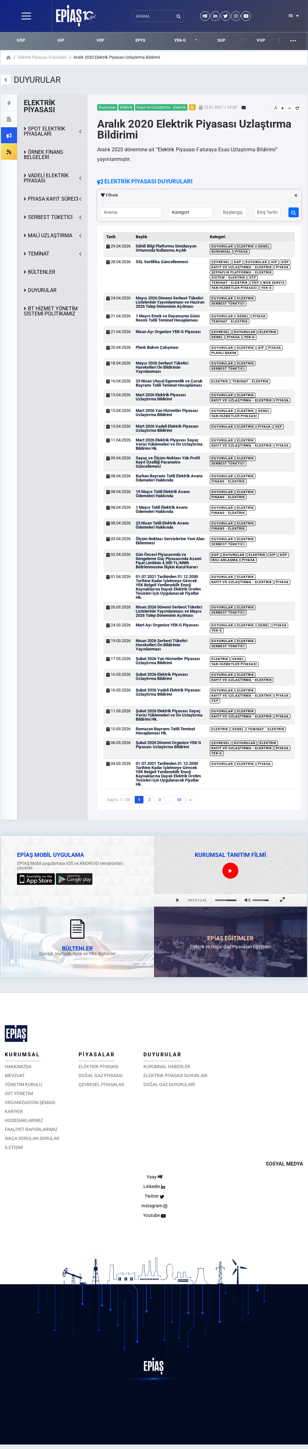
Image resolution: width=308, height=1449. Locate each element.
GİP (60, 40)
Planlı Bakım (223, 353)
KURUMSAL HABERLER (166, 1066)
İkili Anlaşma (224, 560)
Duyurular (222, 246)
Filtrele (199, 195)
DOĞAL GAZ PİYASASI (101, 1075)
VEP (100, 40)
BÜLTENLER (41, 272)
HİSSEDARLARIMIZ (24, 1120)
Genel (264, 246)
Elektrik (245, 246)
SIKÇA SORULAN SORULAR (32, 1138)
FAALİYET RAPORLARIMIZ (31, 1129)
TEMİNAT (38, 254)
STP (252, 277)
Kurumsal (221, 251)
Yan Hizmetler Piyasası (234, 287)
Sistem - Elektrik (228, 277)
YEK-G (180, 40)
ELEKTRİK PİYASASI (98, 1066)
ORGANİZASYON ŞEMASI (30, 1102)
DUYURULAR (42, 290)
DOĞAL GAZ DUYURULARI (169, 1084)
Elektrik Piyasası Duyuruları (42, 57)
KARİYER (14, 1111)
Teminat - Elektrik (229, 282)
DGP (237, 262)
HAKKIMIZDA (18, 1066)
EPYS (140, 40)
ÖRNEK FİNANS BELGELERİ (43, 154)
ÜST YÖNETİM (19, 1093)
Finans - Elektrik (228, 481)
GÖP (21, 40)
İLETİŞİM (14, 1147)
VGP (261, 40)
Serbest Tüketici (228, 303)
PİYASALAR (97, 1054)
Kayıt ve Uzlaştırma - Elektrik (241, 267)
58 (179, 799)
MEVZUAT (15, 1075)
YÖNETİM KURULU (23, 1084)
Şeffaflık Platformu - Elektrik (241, 272)
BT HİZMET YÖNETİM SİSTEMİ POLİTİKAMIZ (51, 311)
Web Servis (274, 282)
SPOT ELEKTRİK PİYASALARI (44, 131)
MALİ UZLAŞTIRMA (50, 235)
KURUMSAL (22, 1054)
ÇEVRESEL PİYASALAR (101, 1084)
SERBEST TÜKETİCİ (50, 217)
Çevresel (220, 262)
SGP (221, 40)
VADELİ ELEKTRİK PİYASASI (46, 178)
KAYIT (53, 199)
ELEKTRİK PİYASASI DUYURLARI (175, 1075)
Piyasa (241, 251)
